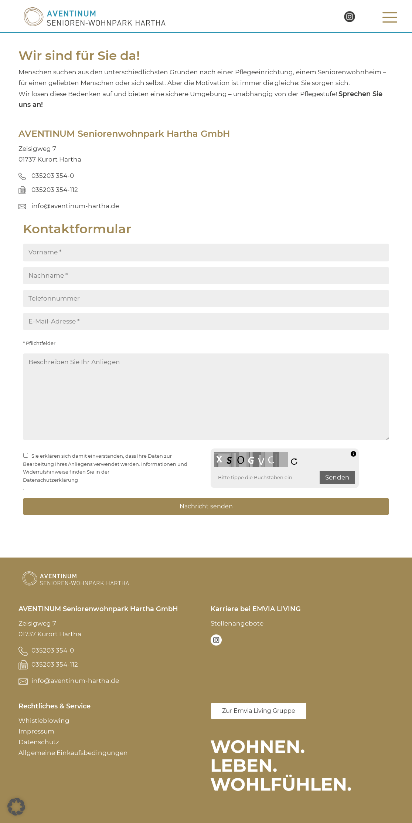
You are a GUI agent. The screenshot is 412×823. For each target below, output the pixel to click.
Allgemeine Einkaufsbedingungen (73, 752)
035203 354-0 (52, 175)
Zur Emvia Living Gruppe (258, 710)
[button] (16, 806)
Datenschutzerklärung (50, 480)
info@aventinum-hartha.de (75, 206)
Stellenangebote (237, 623)
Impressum (36, 731)
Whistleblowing (43, 720)
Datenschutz (38, 742)
